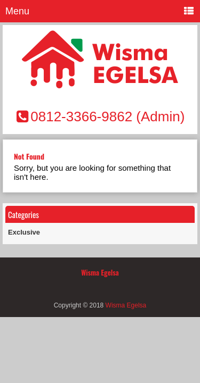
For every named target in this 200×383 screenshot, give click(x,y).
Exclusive (24, 232)
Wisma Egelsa (126, 305)
